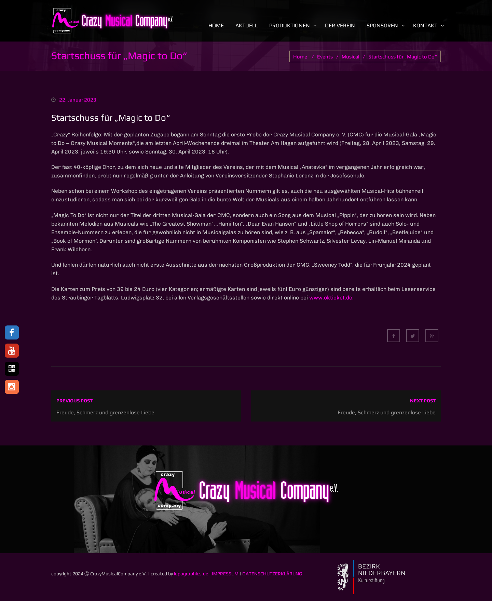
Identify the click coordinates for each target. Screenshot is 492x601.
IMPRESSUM (225, 573)
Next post (423, 400)
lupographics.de (191, 573)
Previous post (74, 400)
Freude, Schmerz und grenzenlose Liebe (105, 412)
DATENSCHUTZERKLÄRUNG (272, 573)
